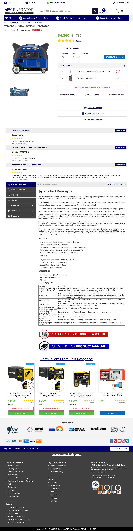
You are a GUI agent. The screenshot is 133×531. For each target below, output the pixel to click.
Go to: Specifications (115, 184)
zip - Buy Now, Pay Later (17, 522)
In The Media (55, 486)
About (51, 479)
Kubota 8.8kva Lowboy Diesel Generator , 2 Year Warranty (112, 394)
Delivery (15, 216)
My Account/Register (58, 465)
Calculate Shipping (114, 57)
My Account (104, 12)
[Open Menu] (9, 18)
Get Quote (112, 413)
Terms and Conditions (16, 507)
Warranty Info (13, 475)
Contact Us (12, 487)
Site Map (54, 498)
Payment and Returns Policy (18, 510)
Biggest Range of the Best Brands (112, 18)
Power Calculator (14, 493)
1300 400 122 (121, 2)
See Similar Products (68, 95)
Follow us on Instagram (66, 454)
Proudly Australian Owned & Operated (73, 18)
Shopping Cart (56, 469)
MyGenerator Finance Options (19, 519)
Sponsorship (55, 495)
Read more (120, 130)
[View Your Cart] (119, 11)
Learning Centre (14, 469)
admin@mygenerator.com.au (106, 475)
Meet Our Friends (57, 492)
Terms (9, 504)
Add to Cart (21, 413)
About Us (30, 3)
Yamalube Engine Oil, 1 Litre (87, 78)
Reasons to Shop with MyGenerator (21, 481)
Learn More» (25, 30)
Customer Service (14, 462)
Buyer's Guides (13, 465)
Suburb (85, 54)
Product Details (18, 184)
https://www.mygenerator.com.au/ (103, 477)
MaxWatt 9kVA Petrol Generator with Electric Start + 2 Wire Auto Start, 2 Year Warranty (81, 395)
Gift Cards (11, 490)
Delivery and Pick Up (15, 472)
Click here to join (119, 449)
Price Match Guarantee (56, 3)
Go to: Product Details (48, 184)
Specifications (18, 189)
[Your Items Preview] (127, 11)
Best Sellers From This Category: (66, 359)
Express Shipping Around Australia (35, 18)
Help (7, 3)
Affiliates (54, 501)
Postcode (75, 54)
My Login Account (57, 462)
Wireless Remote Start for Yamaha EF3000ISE (93, 71)
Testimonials (55, 489)
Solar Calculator (13, 496)
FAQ (9, 484)
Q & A (14, 200)
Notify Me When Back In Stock (93, 87)
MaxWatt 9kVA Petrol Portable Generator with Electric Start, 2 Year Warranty (51, 395)
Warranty (15, 210)
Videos (14, 195)
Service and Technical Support (19, 478)
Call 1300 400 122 (93, 95)
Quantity (64, 54)
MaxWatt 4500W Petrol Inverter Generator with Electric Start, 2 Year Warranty (21, 395)
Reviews (79, 41)
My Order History (57, 472)
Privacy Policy (13, 513)
